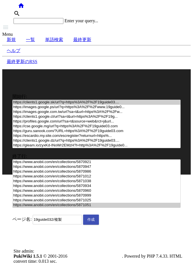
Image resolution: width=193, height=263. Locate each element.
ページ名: (22, 219)
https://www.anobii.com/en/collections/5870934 (96, 186)
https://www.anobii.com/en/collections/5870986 (96, 171)
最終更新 (82, 39)
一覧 (30, 39)
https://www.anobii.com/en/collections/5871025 (96, 200)
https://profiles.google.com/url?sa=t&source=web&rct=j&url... (96, 121)
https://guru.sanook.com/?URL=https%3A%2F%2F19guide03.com (96, 131)
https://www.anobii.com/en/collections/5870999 (96, 195)
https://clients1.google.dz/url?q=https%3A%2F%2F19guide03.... (96, 140)
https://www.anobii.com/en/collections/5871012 (96, 176)
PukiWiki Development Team (95, 256)
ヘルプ (13, 50)
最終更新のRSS (22, 61)
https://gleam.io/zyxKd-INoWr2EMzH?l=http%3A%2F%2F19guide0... (96, 145)
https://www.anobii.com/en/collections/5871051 (96, 205)
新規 (11, 39)
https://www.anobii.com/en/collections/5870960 (96, 190)
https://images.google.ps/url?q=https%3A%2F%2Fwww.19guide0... (96, 107)
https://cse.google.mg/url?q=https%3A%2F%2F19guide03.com (96, 126)
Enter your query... (81, 20)
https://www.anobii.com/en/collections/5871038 (96, 181)
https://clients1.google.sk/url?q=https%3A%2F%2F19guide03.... (96, 102)
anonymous (45, 251)
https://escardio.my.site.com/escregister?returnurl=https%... (96, 135)
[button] (96, 28)
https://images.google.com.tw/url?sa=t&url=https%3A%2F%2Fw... (96, 112)
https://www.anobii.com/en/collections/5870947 (96, 166)
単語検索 (54, 39)
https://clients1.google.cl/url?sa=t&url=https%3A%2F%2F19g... (96, 116)
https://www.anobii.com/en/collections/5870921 (96, 162)
